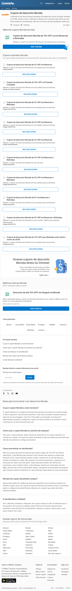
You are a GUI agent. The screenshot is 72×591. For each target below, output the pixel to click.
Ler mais (67, 25)
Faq (52, 588)
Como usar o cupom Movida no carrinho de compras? (22, 348)
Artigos (38, 569)
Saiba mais (44, 275)
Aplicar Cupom (29, 74)
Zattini (50, 533)
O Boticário (30, 531)
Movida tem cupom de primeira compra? (18, 356)
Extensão (50, 580)
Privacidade (59, 588)
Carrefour (29, 553)
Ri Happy (41, 325)
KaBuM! (52, 325)
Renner (9, 325)
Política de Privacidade (56, 382)
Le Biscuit (6, 533)
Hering (50, 528)
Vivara (5, 553)
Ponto (5, 539)
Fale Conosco (41, 577)
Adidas (28, 533)
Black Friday (40, 572)
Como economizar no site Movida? (15, 352)
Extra (5, 542)
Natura (50, 536)
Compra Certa (53, 548)
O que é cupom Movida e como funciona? (18, 344)
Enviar (29, 377)
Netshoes (30, 330)
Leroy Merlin (19, 325)
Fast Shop (29, 548)
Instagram (65, 572)
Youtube (64, 574)
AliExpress (6, 548)
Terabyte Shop (31, 542)
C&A (4, 551)
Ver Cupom (49, 47)
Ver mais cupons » (55, 553)
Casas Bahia (30, 325)
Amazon (41, 330)
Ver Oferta (36, 308)
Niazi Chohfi (30, 536)
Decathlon (52, 542)
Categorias (51, 574)
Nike (49, 531)
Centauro (63, 325)
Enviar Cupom (41, 574)
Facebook (65, 569)
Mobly (50, 539)
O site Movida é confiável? (12, 360)
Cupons (7, 8)
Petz (4, 545)
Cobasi (50, 545)
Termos (68, 588)
